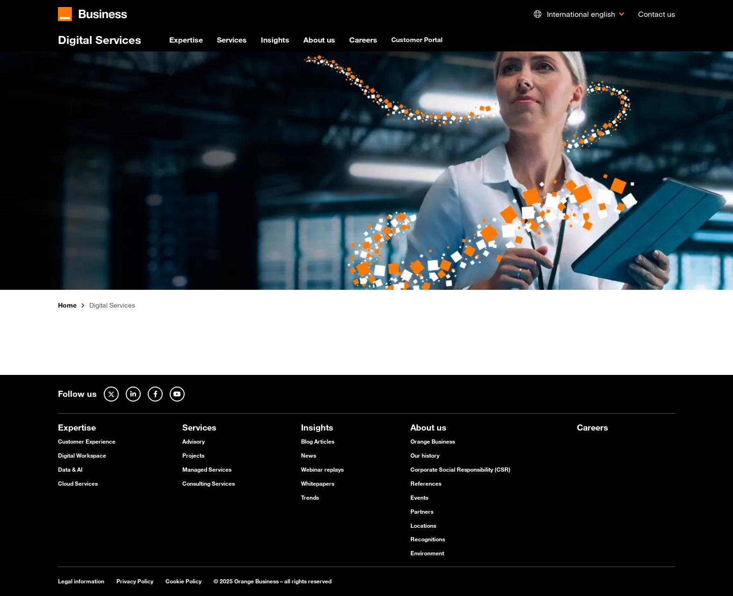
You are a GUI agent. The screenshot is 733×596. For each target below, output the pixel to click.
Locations (423, 525)
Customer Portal (417, 39)
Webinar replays (322, 469)
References (425, 483)
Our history (424, 455)
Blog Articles (317, 441)
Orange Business (432, 441)
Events (419, 497)
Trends (310, 497)
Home (67, 305)
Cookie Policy (183, 581)
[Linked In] (133, 394)
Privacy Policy (134, 581)
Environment (427, 553)
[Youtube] (177, 394)
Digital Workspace (82, 455)
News (308, 455)
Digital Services (99, 40)
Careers (363, 39)
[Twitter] (111, 394)
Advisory (193, 441)
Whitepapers (317, 483)
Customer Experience (86, 441)
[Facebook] (155, 394)
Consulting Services (208, 483)
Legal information (81, 581)
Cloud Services (78, 483)
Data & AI (70, 469)
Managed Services (206, 469)
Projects (193, 455)
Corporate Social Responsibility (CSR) (460, 469)
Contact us (656, 14)
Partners (421, 511)
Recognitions (427, 539)
